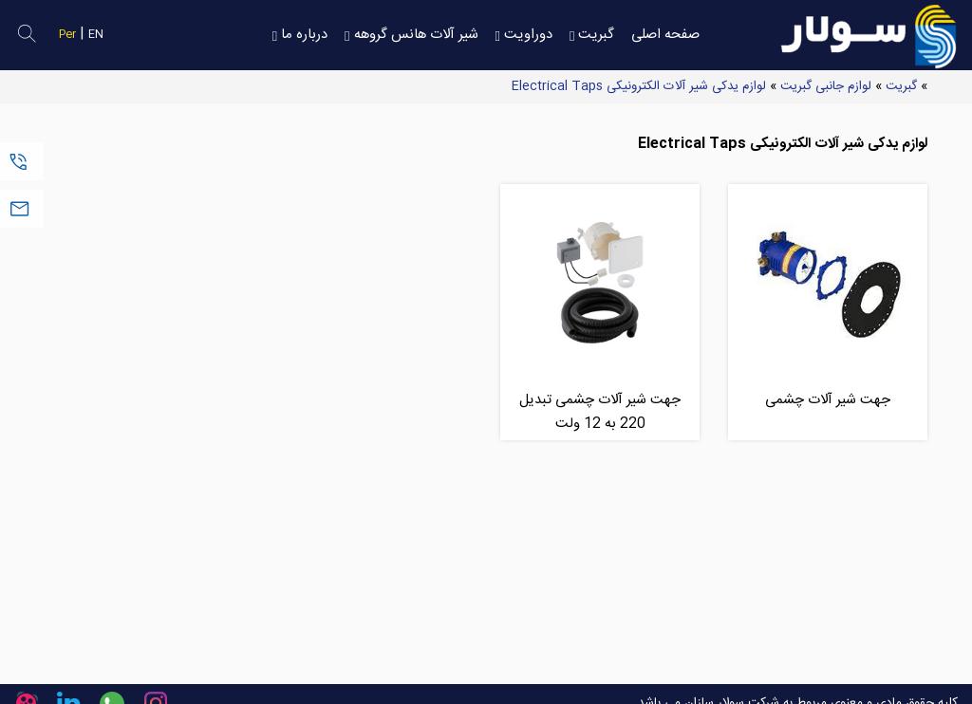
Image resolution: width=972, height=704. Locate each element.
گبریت (901, 86)
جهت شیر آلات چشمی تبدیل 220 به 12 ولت (600, 411)
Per (67, 35)
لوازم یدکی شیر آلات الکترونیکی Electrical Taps (639, 86)
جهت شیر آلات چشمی (827, 400)
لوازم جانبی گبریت (825, 86)
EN (95, 35)
